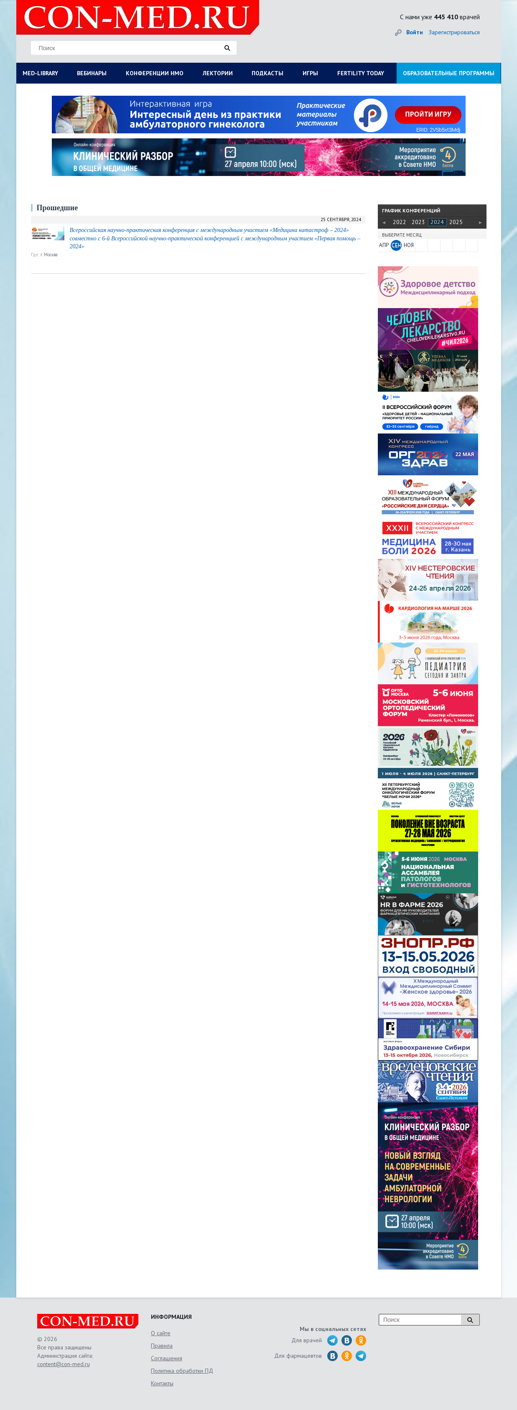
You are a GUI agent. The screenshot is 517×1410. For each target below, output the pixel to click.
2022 (399, 222)
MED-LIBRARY (40, 73)
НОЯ (409, 245)
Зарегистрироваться (454, 32)
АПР (384, 245)
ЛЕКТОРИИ (218, 73)
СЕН (396, 245)
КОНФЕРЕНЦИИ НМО (154, 73)
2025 (456, 222)
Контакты (162, 1383)
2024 (437, 222)
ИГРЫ (310, 73)
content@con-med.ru (63, 1364)
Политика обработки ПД (182, 1370)
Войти (414, 32)
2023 (418, 222)
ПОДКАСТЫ (267, 73)
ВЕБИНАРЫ (92, 73)
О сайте (161, 1333)
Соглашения (166, 1358)
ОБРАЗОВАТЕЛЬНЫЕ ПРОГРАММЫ (448, 73)
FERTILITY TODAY (360, 73)
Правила (162, 1345)
